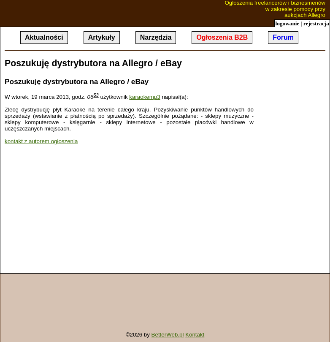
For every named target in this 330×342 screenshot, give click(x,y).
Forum (283, 37)
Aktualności (44, 37)
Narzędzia (156, 37)
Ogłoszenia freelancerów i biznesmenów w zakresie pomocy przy (256, 9)
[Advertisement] (75, 210)
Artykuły (101, 37)
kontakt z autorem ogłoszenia (41, 141)
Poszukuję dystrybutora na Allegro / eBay (93, 63)
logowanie (287, 23)
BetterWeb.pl (167, 334)
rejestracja (316, 23)
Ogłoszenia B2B (222, 37)
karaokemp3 (144, 97)
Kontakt (194, 334)
